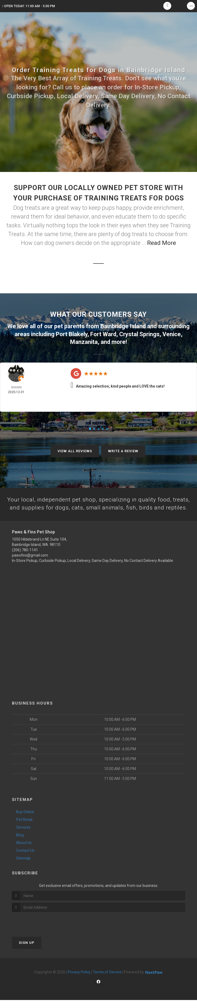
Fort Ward (103, 333)
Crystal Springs (139, 333)
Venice (171, 333)
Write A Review (123, 450)
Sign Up (27, 951)
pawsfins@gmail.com (30, 563)
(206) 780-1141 (25, 558)
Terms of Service (107, 980)
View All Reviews (75, 450)
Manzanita (84, 341)
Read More (161, 243)
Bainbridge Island (123, 326)
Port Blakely (71, 333)
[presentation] (40, 930)
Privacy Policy (79, 980)
